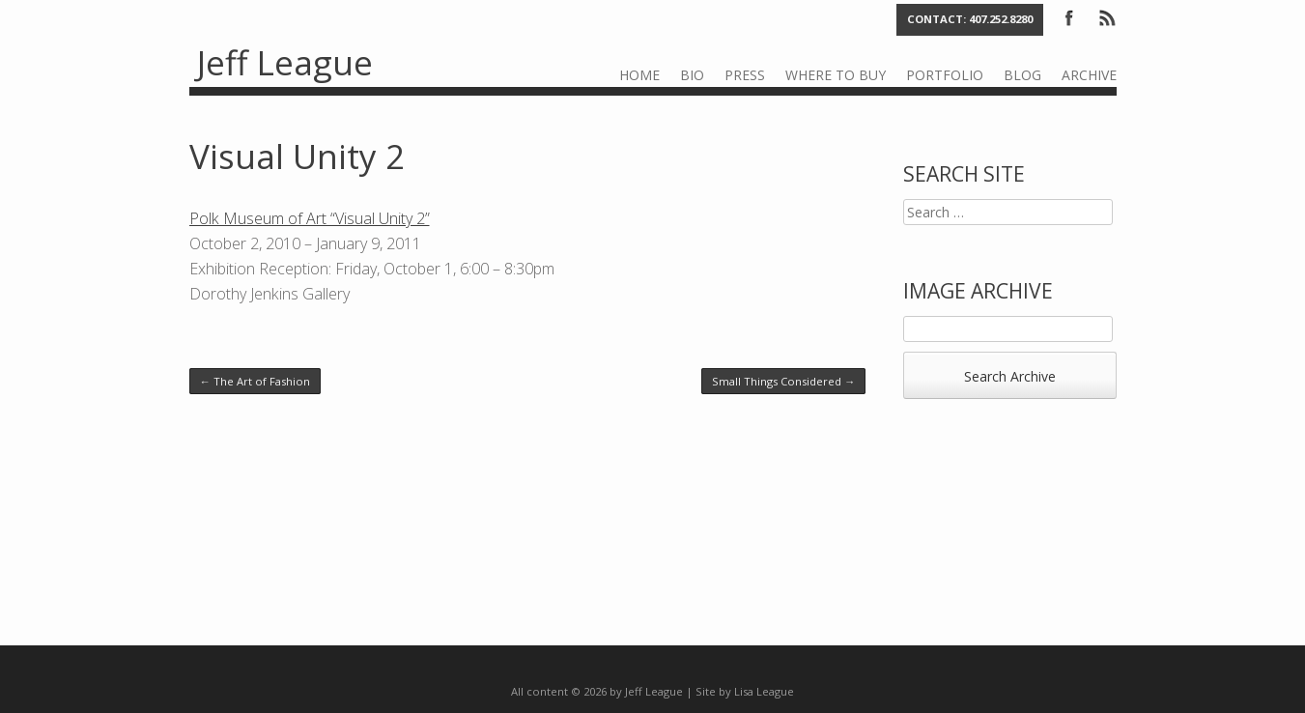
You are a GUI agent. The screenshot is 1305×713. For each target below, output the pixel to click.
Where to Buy (835, 75)
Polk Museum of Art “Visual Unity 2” (309, 218)
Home (639, 75)
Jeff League (285, 62)
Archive (1089, 75)
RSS (1106, 16)
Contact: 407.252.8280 (970, 19)
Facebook (1069, 16)
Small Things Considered (783, 381)
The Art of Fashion (255, 381)
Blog (1022, 75)
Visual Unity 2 (297, 156)
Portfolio (944, 75)
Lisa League (764, 691)
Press (744, 75)
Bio (692, 75)
